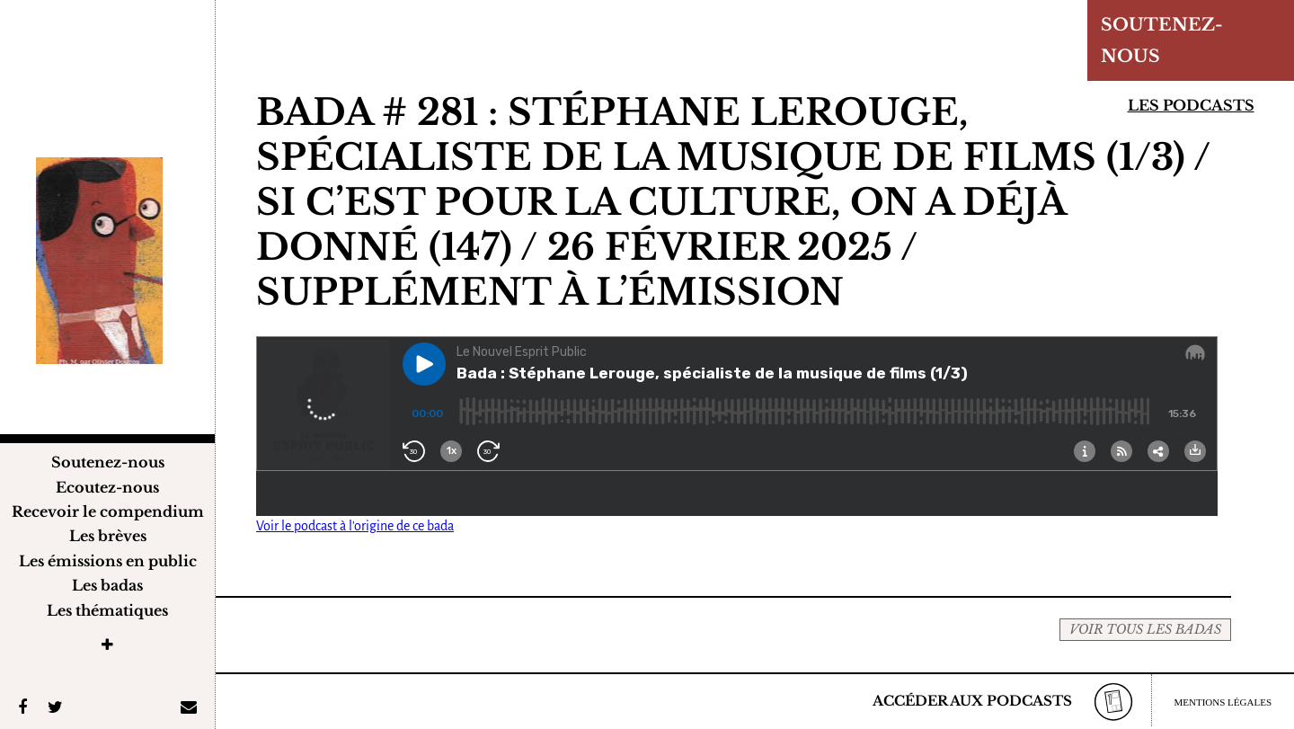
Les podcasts (1191, 105)
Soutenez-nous (107, 462)
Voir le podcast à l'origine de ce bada (355, 526)
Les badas (107, 585)
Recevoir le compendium (108, 511)
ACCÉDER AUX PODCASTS (972, 700)
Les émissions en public (108, 561)
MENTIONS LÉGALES (1223, 702)
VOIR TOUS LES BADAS (1145, 629)
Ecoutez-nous (107, 487)
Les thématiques (107, 610)
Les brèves (107, 536)
